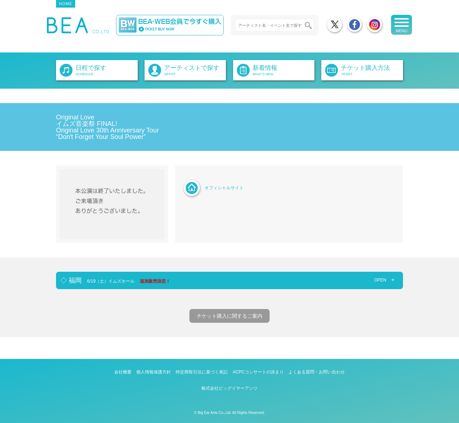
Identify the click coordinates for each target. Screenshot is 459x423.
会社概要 (123, 372)
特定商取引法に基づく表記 (202, 372)
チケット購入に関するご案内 (229, 316)
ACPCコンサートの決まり (258, 372)
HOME (65, 3)
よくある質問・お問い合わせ (316, 372)
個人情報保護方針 (153, 372)
